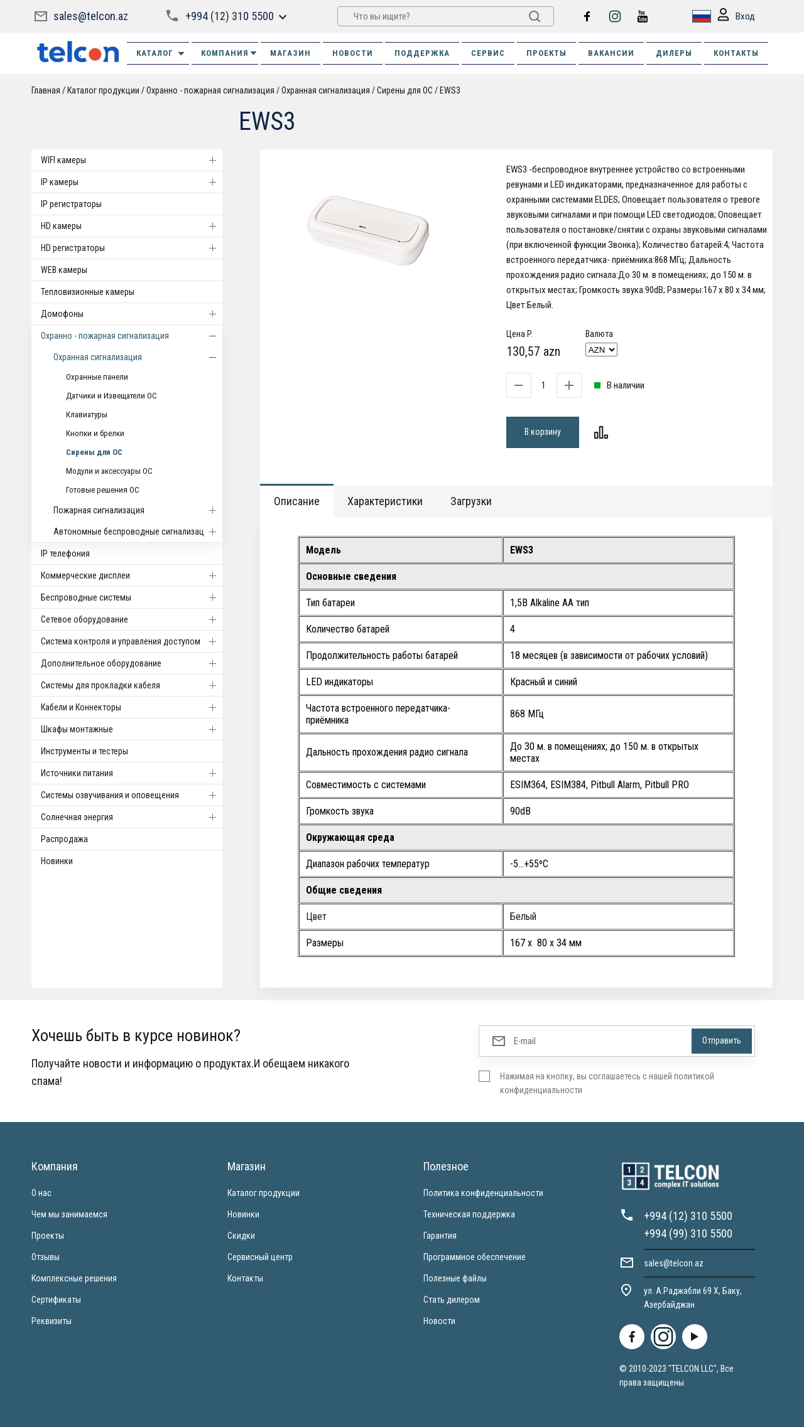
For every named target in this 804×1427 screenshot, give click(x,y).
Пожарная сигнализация (137, 510)
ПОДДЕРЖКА (422, 53)
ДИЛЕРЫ (674, 53)
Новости (439, 1321)
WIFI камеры (131, 160)
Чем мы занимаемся (69, 1214)
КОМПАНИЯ (229, 53)
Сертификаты (56, 1300)
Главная (45, 90)
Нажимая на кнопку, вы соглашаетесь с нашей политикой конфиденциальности (607, 1083)
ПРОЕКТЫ (546, 53)
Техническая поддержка (469, 1214)
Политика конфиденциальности (483, 1193)
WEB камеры (64, 270)
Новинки (57, 861)
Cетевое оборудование (131, 619)
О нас (41, 1193)
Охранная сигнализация (325, 90)
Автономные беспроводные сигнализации (137, 531)
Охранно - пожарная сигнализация (210, 90)
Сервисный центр (260, 1257)
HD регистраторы (131, 248)
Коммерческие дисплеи (131, 575)
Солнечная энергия (131, 817)
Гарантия (440, 1236)
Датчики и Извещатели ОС (111, 395)
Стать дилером (451, 1300)
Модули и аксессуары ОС (109, 471)
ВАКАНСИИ (611, 53)
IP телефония (65, 553)
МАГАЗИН (290, 53)
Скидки (241, 1236)
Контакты (245, 1278)
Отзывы (45, 1257)
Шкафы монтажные (131, 729)
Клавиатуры (86, 414)
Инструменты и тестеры (84, 751)
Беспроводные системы (131, 597)
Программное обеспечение (474, 1257)
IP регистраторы (71, 204)
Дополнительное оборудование (131, 663)
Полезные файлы (455, 1278)
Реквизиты (51, 1321)
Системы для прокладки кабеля (131, 685)
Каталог (161, 53)
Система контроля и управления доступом (131, 641)
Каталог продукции (103, 90)
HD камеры (131, 226)
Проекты (47, 1236)
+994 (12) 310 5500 (229, 16)
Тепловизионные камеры (87, 292)
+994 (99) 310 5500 (688, 1233)
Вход (736, 17)
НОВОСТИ (352, 53)
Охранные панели (97, 377)
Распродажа (64, 839)
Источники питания (131, 773)
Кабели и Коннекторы (131, 707)
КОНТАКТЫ (736, 53)
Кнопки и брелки (95, 433)
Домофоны (131, 313)
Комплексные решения (74, 1278)
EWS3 (450, 90)
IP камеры (131, 182)
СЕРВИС (488, 53)
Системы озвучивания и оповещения (131, 795)
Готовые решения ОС (102, 489)
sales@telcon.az (90, 16)
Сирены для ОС (405, 90)
